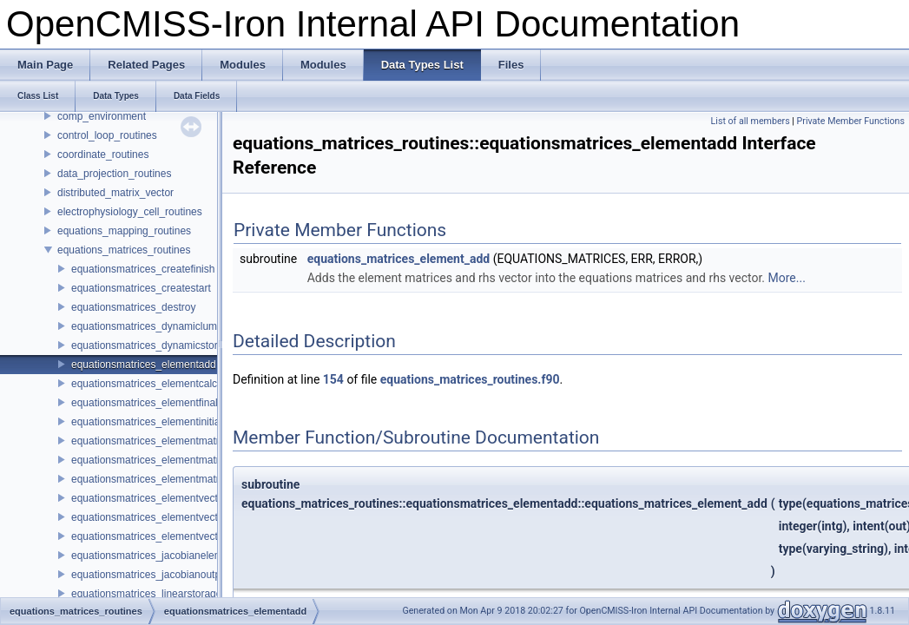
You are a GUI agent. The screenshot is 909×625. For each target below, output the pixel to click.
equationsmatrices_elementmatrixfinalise (165, 460)
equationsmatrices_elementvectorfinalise (165, 517)
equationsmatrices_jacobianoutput (150, 575)
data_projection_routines (114, 174)
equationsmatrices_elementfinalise (151, 403)
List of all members (750, 121)
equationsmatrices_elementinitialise (153, 422)
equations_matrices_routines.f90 (470, 379)
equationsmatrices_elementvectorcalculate (169, 498)
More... (787, 278)
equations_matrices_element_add (398, 259)
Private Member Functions (851, 121)
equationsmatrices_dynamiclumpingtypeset (170, 326)
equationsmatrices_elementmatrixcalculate (169, 441)
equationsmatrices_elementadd (143, 365)
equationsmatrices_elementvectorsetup (162, 536)
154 (333, 379)
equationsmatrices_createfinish (142, 269)
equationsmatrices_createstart (141, 288)
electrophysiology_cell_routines (129, 212)
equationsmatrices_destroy (133, 307)
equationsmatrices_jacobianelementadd (162, 555)
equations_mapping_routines (124, 231)
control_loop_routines (107, 135)
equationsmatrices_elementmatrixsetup (162, 479)
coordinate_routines (102, 154)
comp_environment (101, 116)
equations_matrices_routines (123, 250)
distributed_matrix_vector (115, 193)
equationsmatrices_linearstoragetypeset (163, 594)
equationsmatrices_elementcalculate (155, 384)
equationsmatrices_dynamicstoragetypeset (169, 345)
